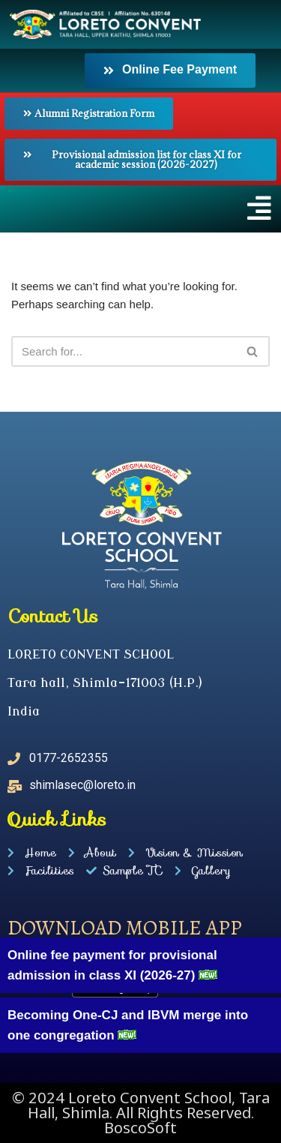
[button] (140, 208)
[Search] (123, 351)
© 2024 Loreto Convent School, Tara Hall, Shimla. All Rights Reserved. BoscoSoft (141, 1113)
